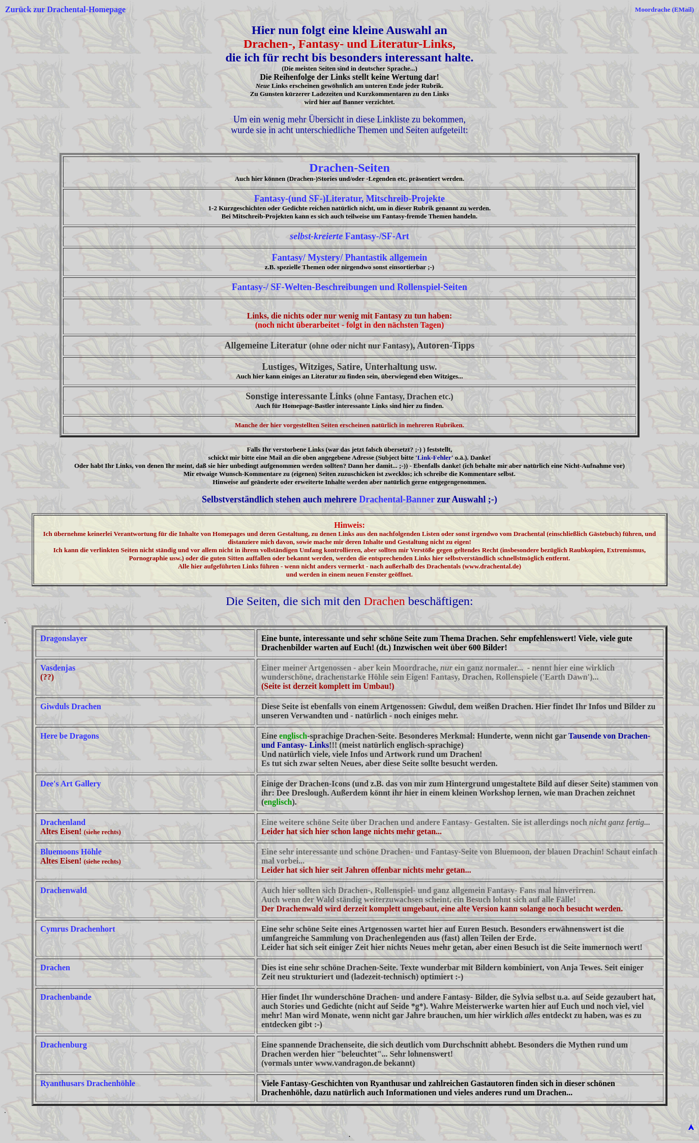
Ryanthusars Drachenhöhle (87, 1083)
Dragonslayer (63, 638)
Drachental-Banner (397, 499)
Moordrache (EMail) (664, 9)
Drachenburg (63, 1044)
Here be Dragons (69, 736)
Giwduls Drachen (70, 706)
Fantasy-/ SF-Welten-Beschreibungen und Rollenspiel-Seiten (349, 287)
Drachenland (62, 822)
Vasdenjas (57, 667)
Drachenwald (63, 890)
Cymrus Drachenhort (77, 929)
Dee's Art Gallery (70, 783)
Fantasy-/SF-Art (349, 236)
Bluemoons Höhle (70, 851)
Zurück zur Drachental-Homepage (65, 9)
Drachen (55, 967)
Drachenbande (65, 997)
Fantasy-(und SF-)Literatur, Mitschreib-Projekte (349, 199)
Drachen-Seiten (349, 167)
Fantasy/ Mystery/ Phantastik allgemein (349, 257)
